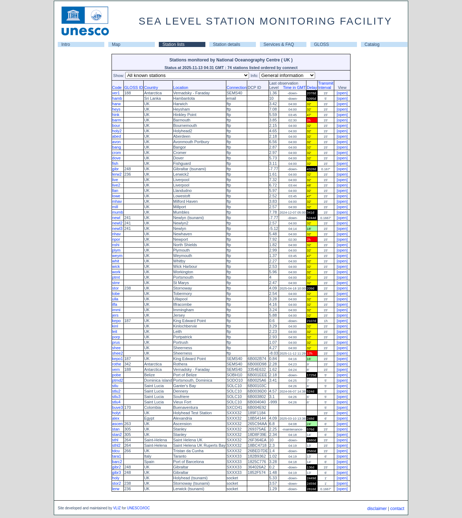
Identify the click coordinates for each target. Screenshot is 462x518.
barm (116, 120)
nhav (116, 234)
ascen (117, 423)
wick (116, 266)
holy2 (117, 131)
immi (116, 310)
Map (116, 44)
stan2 (117, 434)
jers (115, 315)
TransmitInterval (325, 85)
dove (116, 158)
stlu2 (116, 391)
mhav (117, 201)
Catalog (372, 44)
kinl (115, 326)
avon (116, 142)
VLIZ (117, 508)
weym (117, 255)
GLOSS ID (133, 87)
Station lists (173, 44)
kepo (116, 320)
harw (116, 104)
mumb (117, 212)
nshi (115, 245)
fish (115, 163)
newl (116, 217)
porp (116, 337)
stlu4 (116, 402)
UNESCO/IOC (138, 508)
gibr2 (116, 467)
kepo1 (117, 358)
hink (115, 114)
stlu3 (116, 396)
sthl (115, 440)
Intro (65, 44)
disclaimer (377, 508)
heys (116, 109)
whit (115, 261)
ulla (115, 299)
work (116, 272)
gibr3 (116, 472)
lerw (115, 489)
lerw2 (117, 174)
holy (115, 478)
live (115, 179)
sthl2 (116, 445)
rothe (116, 364)
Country (151, 87)
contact (397, 508)
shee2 (117, 353)
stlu (115, 386)
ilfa (114, 304)
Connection (237, 87)
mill (115, 207)
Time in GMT (293, 87)
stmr (116, 283)
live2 (116, 185)
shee (116, 348)
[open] (342, 93)
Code (117, 87)
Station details (226, 44)
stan (116, 429)
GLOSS (321, 44)
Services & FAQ (278, 44)
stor (115, 288)
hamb (117, 98)
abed (116, 136)
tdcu (116, 451)
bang (116, 147)
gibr (115, 169)
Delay (312, 87)
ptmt (116, 277)
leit (114, 331)
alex (115, 418)
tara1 (116, 456)
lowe (116, 196)
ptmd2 (117, 380)
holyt (116, 413)
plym (116, 250)
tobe (116, 293)
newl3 (117, 228)
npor (116, 239)
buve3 (117, 407)
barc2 (117, 461)
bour (116, 125)
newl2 (117, 223)
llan (115, 190)
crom (116, 152)
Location (180, 87)
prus (116, 342)
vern (116, 369)
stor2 (116, 483)
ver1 (116, 93)
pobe (116, 375)
